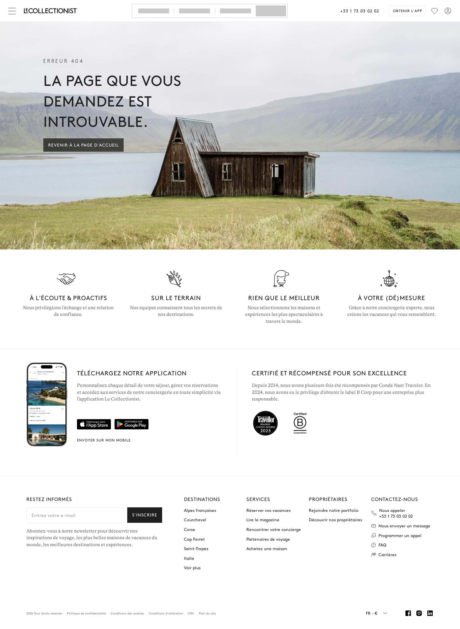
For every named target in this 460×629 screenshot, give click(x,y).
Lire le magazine (262, 519)
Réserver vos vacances (268, 510)
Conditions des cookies (127, 613)
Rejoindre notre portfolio (333, 510)
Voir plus (192, 567)
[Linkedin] (430, 613)
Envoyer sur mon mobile (104, 440)
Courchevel (195, 519)
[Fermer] (13, 11)
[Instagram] (419, 613)
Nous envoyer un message (400, 526)
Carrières (383, 554)
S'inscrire (144, 515)
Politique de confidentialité (86, 613)
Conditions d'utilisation (166, 613)
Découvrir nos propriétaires (335, 519)
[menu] (434, 11)
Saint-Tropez (196, 548)
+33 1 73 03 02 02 (359, 11)
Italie (189, 558)
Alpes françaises (200, 510)
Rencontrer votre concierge (273, 529)
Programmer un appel (396, 535)
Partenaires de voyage (268, 539)
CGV (191, 613)
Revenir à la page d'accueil (83, 145)
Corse (189, 529)
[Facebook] (408, 613)
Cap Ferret (194, 539)
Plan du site (207, 613)
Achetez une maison (266, 548)
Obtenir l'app (407, 10)
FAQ (378, 545)
